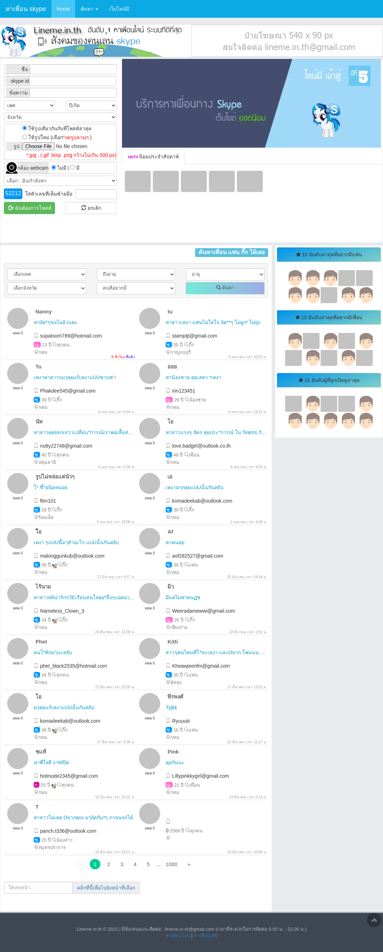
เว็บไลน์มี (119, 9)
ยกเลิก (91, 208)
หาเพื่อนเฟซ (206, 935)
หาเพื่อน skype (25, 8)
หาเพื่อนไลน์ (177, 935)
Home (63, 9)
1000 (171, 864)
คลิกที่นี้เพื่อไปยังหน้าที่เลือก (106, 888)
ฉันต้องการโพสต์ (30, 208)
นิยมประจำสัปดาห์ (153, 156)
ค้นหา (89, 9)
